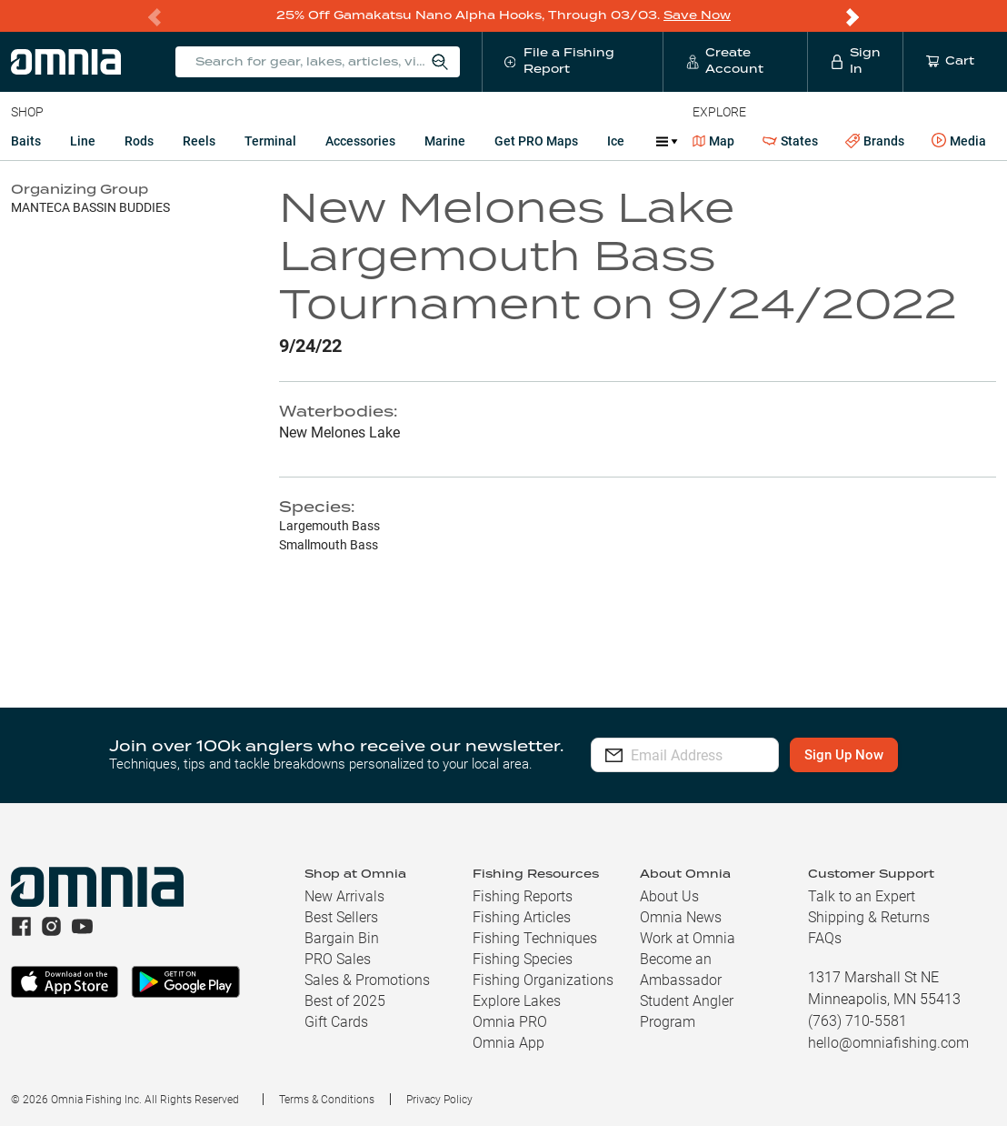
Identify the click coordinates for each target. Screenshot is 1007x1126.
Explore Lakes (517, 1000)
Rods (139, 140)
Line (82, 140)
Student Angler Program (686, 1010)
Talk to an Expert (861, 895)
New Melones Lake (339, 431)
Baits (26, 140)
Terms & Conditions (326, 1098)
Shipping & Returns (869, 916)
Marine (444, 140)
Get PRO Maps (536, 140)
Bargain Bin (341, 937)
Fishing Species (523, 958)
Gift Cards (336, 1021)
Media (959, 140)
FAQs (825, 937)
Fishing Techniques (535, 937)
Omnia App (508, 1042)
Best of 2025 (344, 1000)
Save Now (697, 15)
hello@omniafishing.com (888, 1042)
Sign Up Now (872, 754)
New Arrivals (344, 895)
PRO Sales (337, 958)
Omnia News (681, 916)
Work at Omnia (687, 937)
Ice (615, 140)
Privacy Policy (439, 1098)
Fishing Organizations (543, 979)
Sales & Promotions (367, 979)
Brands (874, 140)
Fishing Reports (523, 895)
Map (714, 140)
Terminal (270, 140)
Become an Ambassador (681, 969)
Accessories (360, 140)
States (790, 140)
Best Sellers (341, 916)
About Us (669, 895)
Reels (199, 140)
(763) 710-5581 (857, 1020)
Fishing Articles (522, 916)
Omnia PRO (510, 1021)
